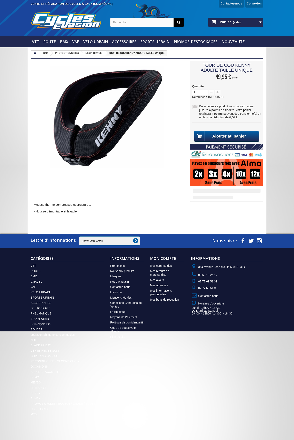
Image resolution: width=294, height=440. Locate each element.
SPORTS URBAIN (155, 41)
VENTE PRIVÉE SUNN (45, 350)
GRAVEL (36, 281)
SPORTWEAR (40, 318)
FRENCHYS (38, 387)
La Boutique (118, 311)
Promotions (117, 265)
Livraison (116, 292)
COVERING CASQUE (45, 356)
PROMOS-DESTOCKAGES (195, 41)
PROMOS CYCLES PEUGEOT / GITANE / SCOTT (63, 403)
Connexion (254, 3)
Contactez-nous (231, 3)
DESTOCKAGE (40, 308)
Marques (115, 276)
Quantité (198, 86)
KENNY (35, 393)
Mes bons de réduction (164, 299)
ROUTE (49, 41)
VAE (75, 41)
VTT (35, 41)
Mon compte (163, 258)
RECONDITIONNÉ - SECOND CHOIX (55, 361)
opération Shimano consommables (53, 334)
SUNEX (35, 398)
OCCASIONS (39, 366)
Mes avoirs (157, 280)
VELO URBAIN (95, 41)
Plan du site (117, 336)
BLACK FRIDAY (41, 345)
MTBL (34, 414)
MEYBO (36, 382)
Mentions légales (121, 297)
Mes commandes (161, 265)
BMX (64, 41)
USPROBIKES (40, 409)
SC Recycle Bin (40, 324)
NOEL (34, 340)
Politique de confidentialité (127, 322)
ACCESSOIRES (124, 41)
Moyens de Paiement (123, 317)
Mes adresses (159, 285)
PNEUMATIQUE (41, 313)
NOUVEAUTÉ (233, 41)
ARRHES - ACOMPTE (45, 371)
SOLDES (36, 329)
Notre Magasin (119, 281)
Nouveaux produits (122, 271)
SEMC (35, 377)
